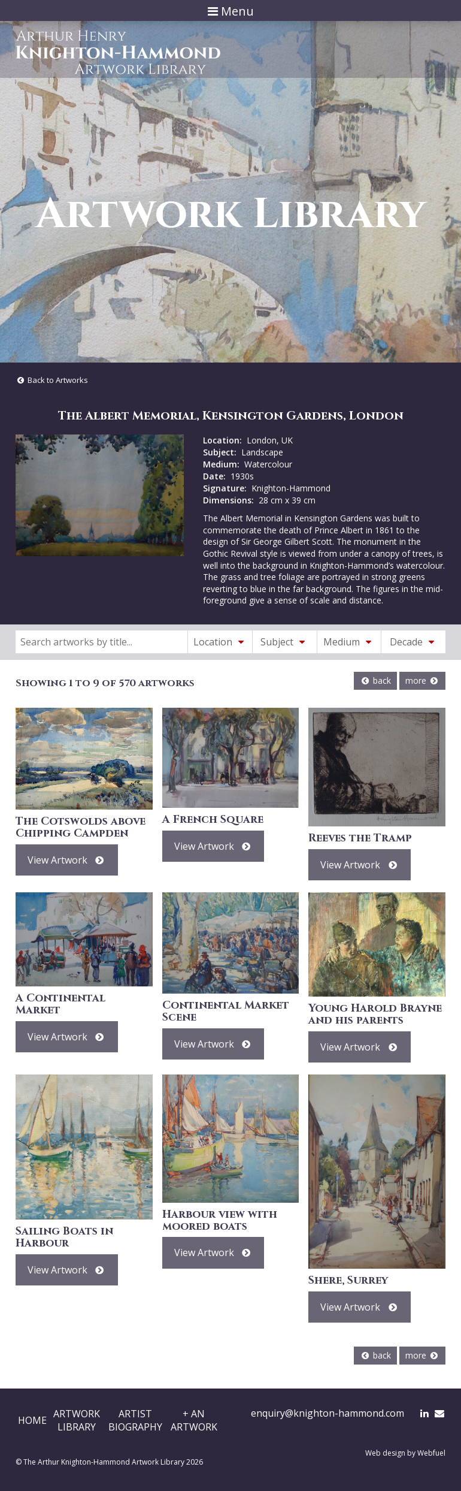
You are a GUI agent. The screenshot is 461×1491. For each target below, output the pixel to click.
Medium (349, 641)
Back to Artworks (52, 380)
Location (220, 641)
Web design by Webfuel (405, 1453)
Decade (414, 641)
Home (32, 1420)
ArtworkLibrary (76, 1420)
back (375, 680)
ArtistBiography (135, 1420)
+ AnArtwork (194, 1420)
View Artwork (67, 860)
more (422, 680)
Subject (284, 641)
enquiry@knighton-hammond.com (327, 1413)
